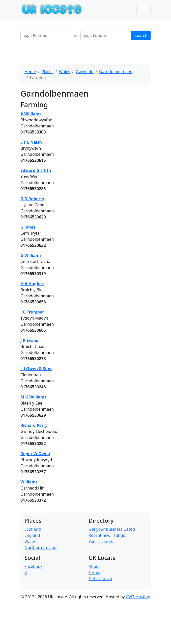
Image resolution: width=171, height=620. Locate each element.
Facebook (33, 566)
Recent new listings (107, 535)
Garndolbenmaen (115, 71)
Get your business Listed (112, 529)
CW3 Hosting (138, 597)
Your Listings (101, 541)
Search (140, 35)
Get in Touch (100, 578)
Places (47, 71)
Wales (64, 71)
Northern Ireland (40, 547)
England (32, 535)
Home (30, 71)
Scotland (32, 529)
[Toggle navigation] (143, 9)
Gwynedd (85, 71)
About (94, 566)
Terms (94, 572)
